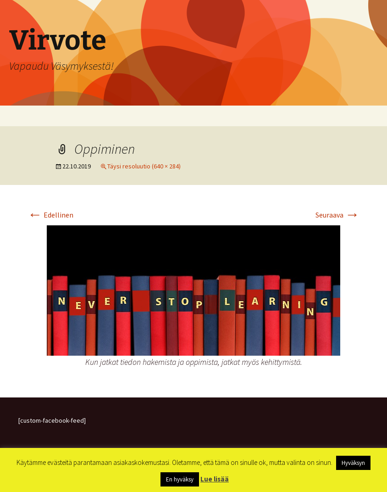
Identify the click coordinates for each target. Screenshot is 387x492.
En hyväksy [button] (180, 479)
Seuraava (337, 214)
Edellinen (50, 214)
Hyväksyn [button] (353, 463)
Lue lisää (214, 479)
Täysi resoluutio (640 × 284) (144, 166)
